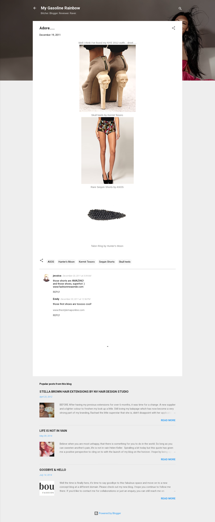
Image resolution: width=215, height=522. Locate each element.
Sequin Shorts (107, 261)
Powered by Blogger (107, 513)
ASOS (51, 261)
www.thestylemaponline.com (68, 310)
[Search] (180, 9)
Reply (56, 292)
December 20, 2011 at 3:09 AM (77, 276)
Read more (168, 420)
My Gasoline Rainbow (60, 8)
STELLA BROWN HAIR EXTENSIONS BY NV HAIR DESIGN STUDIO (83, 391)
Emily (56, 299)
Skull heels (125, 261)
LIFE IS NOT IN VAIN (53, 430)
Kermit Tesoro (87, 261)
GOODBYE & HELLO (52, 469)
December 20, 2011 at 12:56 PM (75, 299)
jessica (57, 275)
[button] (173, 28)
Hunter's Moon (66, 261)
